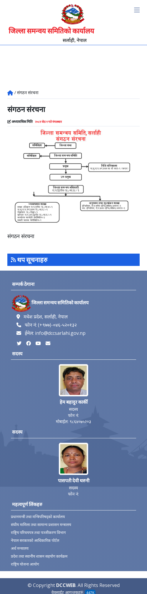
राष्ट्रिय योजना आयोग (25, 564)
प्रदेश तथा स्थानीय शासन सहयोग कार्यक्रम (39, 556)
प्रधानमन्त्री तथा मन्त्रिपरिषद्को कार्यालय (38, 517)
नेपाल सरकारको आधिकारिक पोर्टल (35, 540)
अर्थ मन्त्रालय (20, 548)
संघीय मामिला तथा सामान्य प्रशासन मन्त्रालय (41, 525)
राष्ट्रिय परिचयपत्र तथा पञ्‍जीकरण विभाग (38, 532)
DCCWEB (66, 585)
